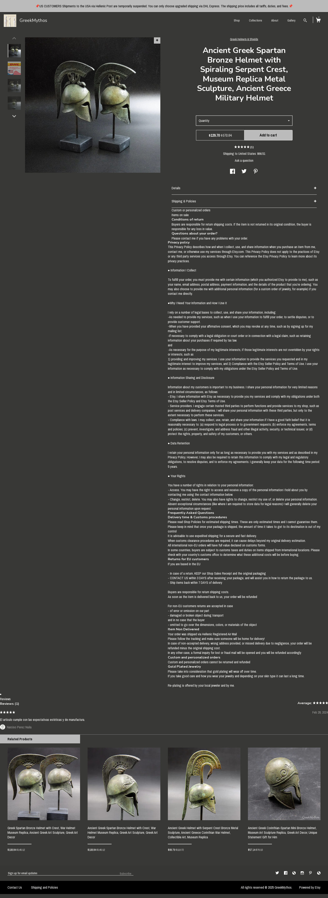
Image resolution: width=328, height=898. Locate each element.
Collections (255, 20)
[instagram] (303, 874)
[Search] (305, 21)
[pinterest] (311, 874)
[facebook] (286, 874)
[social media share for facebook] (232, 173)
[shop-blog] (294, 874)
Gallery (291, 20)
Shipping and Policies (44, 888)
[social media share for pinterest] (255, 173)
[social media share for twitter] (244, 173)
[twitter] (277, 874)
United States (247, 155)
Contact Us (15, 888)
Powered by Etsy (309, 888)
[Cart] (318, 21)
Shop (237, 20)
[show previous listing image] (14, 39)
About (274, 20)
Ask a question (244, 161)
